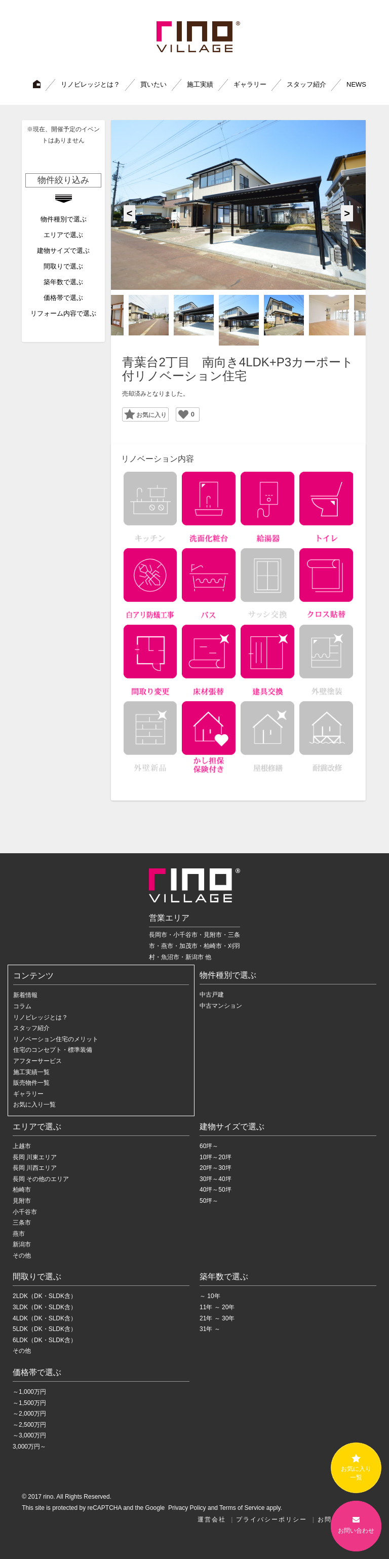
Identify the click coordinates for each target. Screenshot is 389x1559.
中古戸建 (212, 994)
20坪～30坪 (215, 1167)
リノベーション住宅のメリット (55, 1039)
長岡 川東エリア (35, 1157)
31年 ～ (210, 1329)
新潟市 (22, 1244)
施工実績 (200, 84)
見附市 (22, 1200)
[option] (238, 205)
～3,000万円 (29, 1435)
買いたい (153, 84)
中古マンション (221, 1005)
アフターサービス (37, 1060)
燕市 (19, 1233)
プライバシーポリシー (271, 1519)
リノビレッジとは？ (90, 84)
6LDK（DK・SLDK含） (44, 1340)
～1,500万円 (29, 1402)
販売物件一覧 (31, 1082)
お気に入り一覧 (34, 1104)
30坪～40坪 (215, 1179)
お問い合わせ (356, 1525)
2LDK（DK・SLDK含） (44, 1296)
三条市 (22, 1222)
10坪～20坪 (215, 1157)
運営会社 (212, 1519)
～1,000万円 (29, 1391)
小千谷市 (25, 1211)
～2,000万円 (29, 1413)
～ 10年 (210, 1296)
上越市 (22, 1146)
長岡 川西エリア (35, 1167)
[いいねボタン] (183, 414)
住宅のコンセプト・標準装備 (52, 1049)
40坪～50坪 (215, 1189)
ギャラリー (250, 84)
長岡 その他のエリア (41, 1179)
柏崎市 (22, 1189)
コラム (22, 1006)
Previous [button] (130, 213)
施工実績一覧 (31, 1072)
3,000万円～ (29, 1446)
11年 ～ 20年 (217, 1307)
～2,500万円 (29, 1424)
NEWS (356, 84)
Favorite (141, 414)
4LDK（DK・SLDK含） (44, 1318)
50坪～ (209, 1200)
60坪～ (209, 1146)
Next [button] (347, 213)
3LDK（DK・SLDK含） (44, 1307)
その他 (22, 1255)
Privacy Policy (186, 1507)
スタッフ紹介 (306, 84)
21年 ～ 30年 (217, 1318)
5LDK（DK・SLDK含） (44, 1329)
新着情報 (25, 995)
